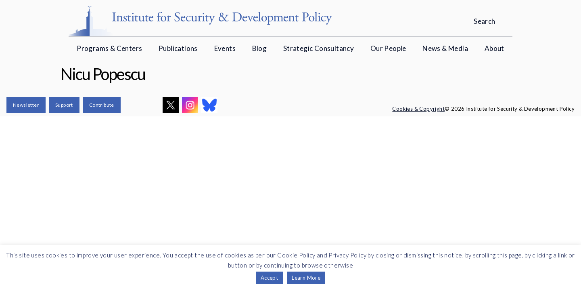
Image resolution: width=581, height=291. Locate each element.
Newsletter (26, 105)
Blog (259, 48)
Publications (178, 48)
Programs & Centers (109, 48)
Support (64, 105)
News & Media (445, 48)
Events (225, 48)
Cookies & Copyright (418, 108)
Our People (388, 48)
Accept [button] (269, 277)
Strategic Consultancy (318, 48)
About (494, 48)
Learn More (306, 277)
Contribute (101, 105)
